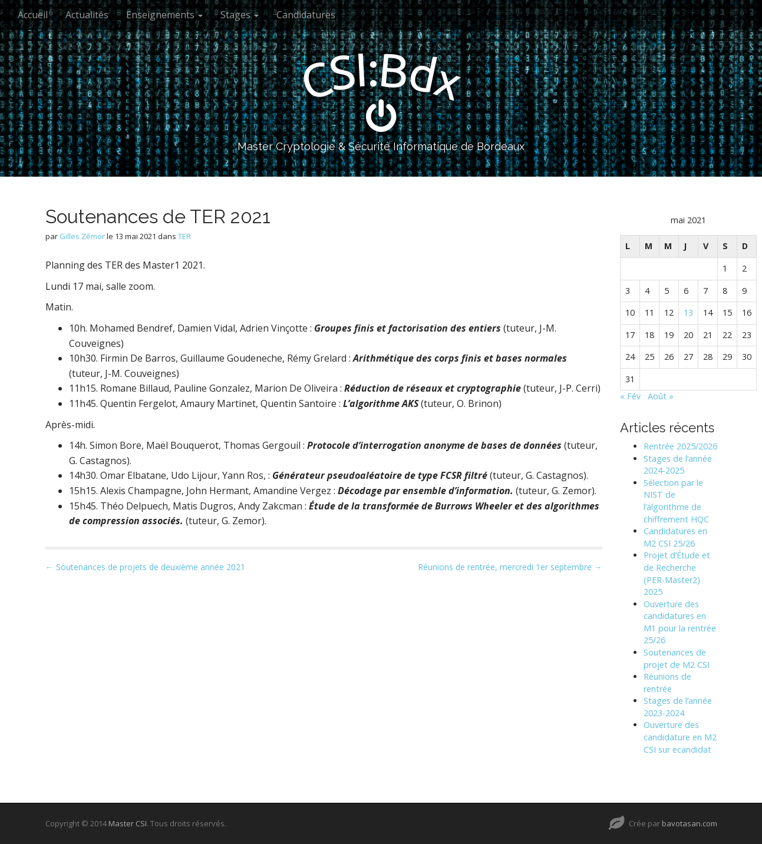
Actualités (86, 14)
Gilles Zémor (82, 236)
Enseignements (164, 14)
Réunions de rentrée (667, 682)
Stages (239, 14)
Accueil (33, 14)
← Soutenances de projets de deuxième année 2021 (145, 566)
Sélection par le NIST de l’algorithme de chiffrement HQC (676, 501)
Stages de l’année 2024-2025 (678, 464)
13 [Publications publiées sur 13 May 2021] (688, 312)
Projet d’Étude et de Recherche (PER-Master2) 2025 (677, 573)
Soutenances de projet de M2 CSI (677, 658)
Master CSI (127, 823)
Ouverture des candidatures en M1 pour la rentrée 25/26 (680, 622)
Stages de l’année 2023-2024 (678, 707)
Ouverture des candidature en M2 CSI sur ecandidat (680, 736)
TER (184, 236)
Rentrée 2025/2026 (680, 446)
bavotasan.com (689, 823)
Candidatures (305, 14)
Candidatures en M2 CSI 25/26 (675, 537)
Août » (661, 396)
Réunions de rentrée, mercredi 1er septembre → (510, 566)
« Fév (630, 396)
